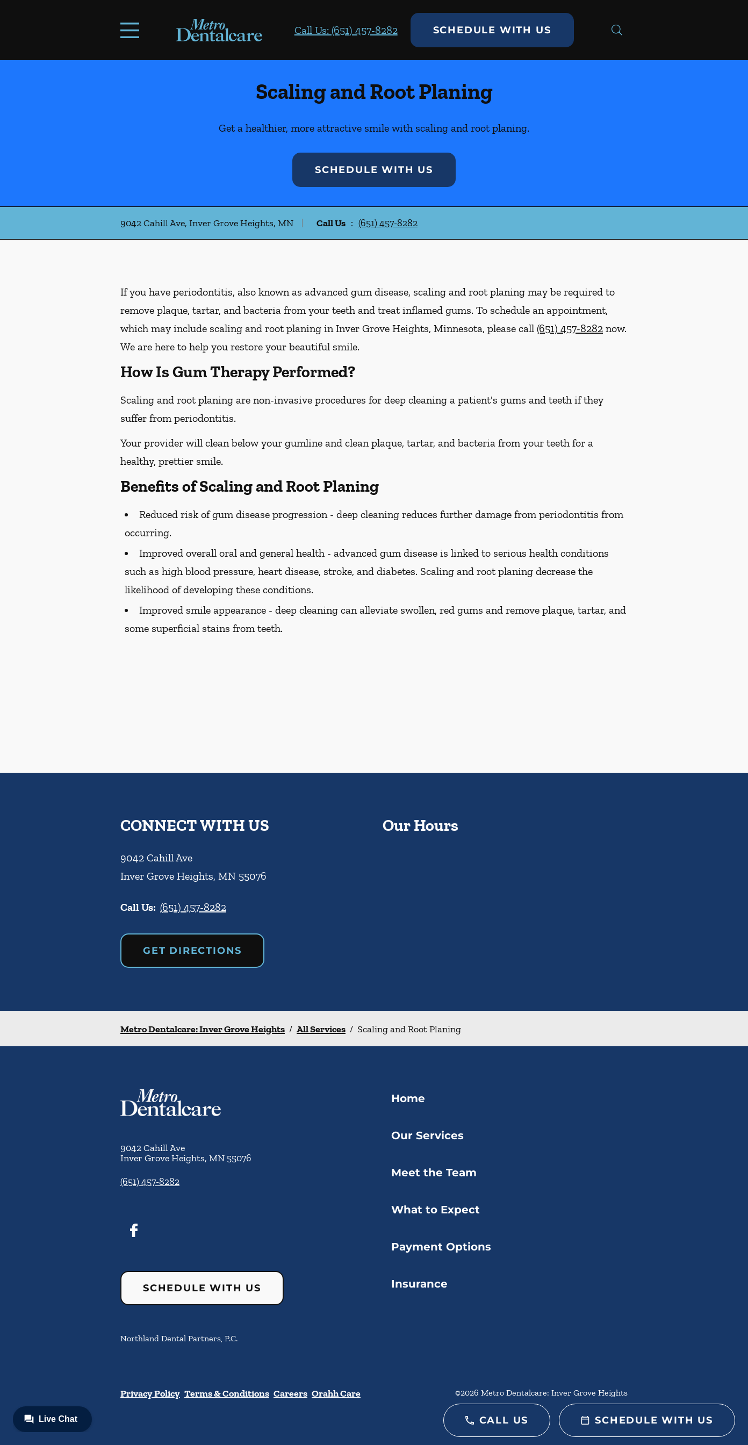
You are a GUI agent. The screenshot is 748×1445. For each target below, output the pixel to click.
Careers (290, 1393)
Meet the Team (434, 1172)
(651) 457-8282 (388, 223)
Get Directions (192, 951)
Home (408, 1098)
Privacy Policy (150, 1393)
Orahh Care (336, 1393)
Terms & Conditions (226, 1393)
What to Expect (435, 1209)
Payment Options (441, 1246)
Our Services (427, 1135)
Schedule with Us (492, 30)
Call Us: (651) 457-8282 (346, 30)
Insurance (419, 1283)
